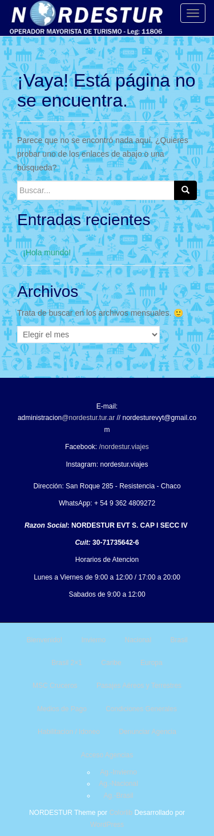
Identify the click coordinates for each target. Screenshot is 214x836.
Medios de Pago (62, 709)
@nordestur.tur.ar (88, 418)
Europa (151, 663)
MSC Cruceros (55, 686)
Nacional (138, 640)
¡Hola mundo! (47, 252)
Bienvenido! (44, 640)
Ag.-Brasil (118, 796)
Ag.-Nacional (118, 784)
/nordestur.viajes (123, 447)
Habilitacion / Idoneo (69, 732)
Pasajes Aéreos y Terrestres (138, 686)
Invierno (93, 640)
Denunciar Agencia (147, 732)
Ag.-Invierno (118, 772)
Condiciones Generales (141, 709)
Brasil (179, 640)
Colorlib (120, 813)
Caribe (111, 663)
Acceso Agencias (107, 755)
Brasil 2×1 (66, 663)
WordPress (107, 825)
